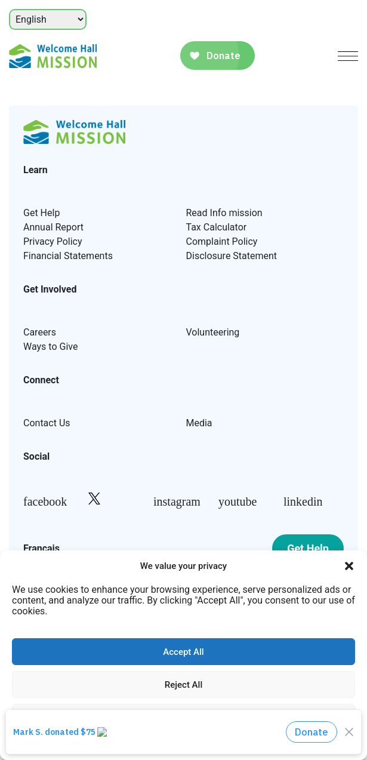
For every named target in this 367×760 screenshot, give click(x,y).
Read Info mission (224, 213)
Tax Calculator (216, 227)
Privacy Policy (52, 241)
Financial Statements (68, 255)
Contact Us (46, 423)
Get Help (41, 213)
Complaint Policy (222, 241)
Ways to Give (50, 346)
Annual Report (53, 227)
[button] (349, 566)
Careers (39, 332)
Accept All (183, 652)
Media (199, 423)
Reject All (183, 684)
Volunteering (213, 332)
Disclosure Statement (231, 255)
